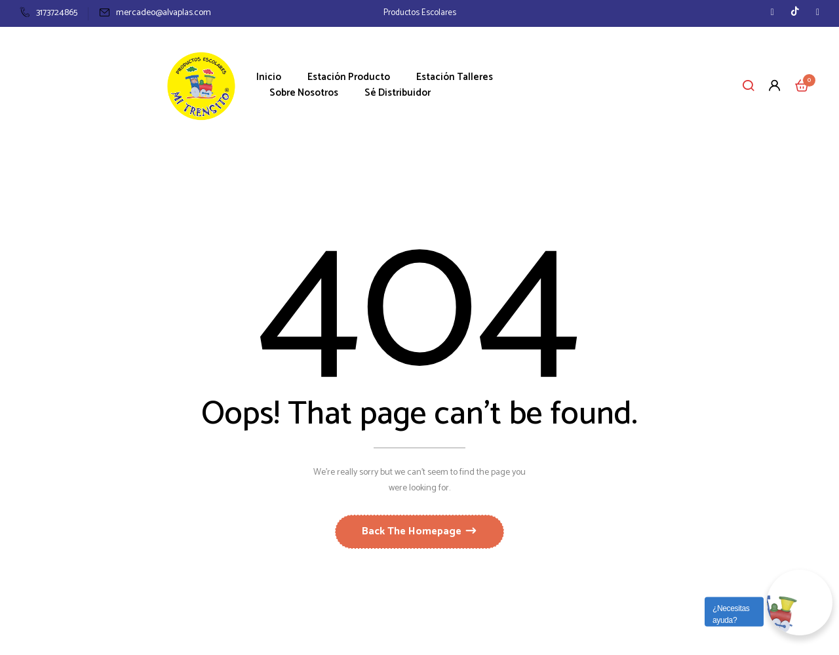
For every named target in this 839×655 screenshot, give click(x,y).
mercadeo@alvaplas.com (155, 12)
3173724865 (48, 12)
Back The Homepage (413, 533)
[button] (802, 85)
